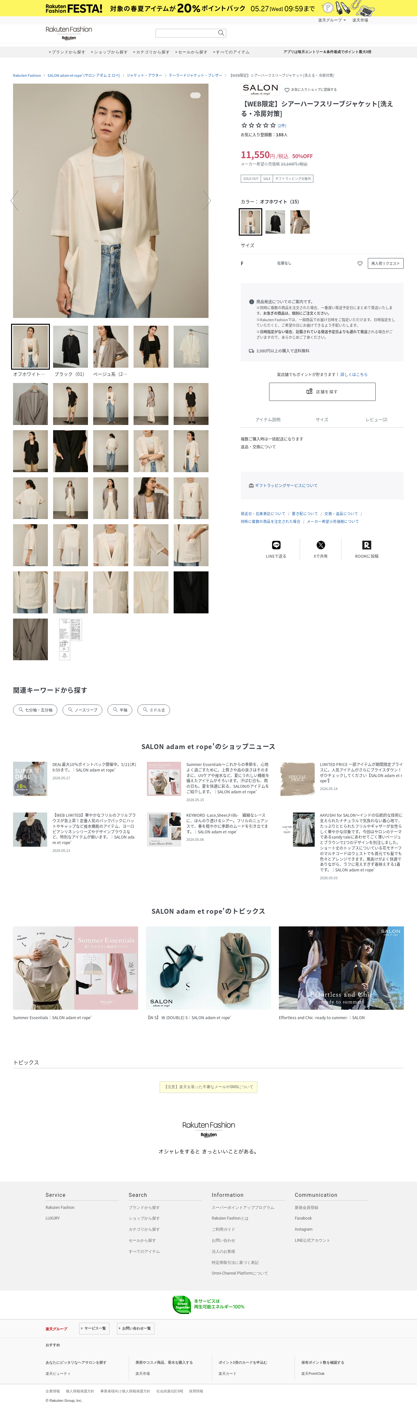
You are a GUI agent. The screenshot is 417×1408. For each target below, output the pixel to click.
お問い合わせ (223, 1240)
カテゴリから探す (144, 1229)
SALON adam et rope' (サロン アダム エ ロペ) (84, 75)
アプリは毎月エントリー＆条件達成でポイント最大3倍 (327, 52)
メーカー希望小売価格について (333, 521)
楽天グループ (330, 20)
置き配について (305, 513)
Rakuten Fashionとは (230, 1218)
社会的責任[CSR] (169, 1391)
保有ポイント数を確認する (322, 1362)
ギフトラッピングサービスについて (286, 485)
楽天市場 (360, 20)
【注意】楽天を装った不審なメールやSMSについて (209, 1087)
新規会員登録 (306, 1207)
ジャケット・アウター (144, 75)
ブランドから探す (144, 1207)
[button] (14, 200)
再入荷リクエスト (385, 263)
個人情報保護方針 (80, 1391)
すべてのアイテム (144, 1251)
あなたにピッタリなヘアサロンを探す (76, 1362)
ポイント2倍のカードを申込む (243, 1362)
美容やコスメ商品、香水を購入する (164, 1362)
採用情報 (196, 1391)
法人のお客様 (223, 1251)
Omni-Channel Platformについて (240, 1273)
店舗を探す (327, 392)
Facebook (303, 1218)
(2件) (282, 126)
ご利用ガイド (223, 1229)
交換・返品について (341, 513)
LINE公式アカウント (312, 1240)
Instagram (303, 1229)
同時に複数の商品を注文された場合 (270, 521)
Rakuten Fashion (96, 33)
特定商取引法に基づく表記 (235, 1262)
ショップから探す (144, 1218)
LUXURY (53, 1218)
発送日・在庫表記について (263, 513)
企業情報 (53, 1391)
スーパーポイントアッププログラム (243, 1207)
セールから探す (142, 1240)
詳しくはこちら (354, 374)
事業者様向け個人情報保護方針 (125, 1391)
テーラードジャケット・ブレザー (195, 75)
